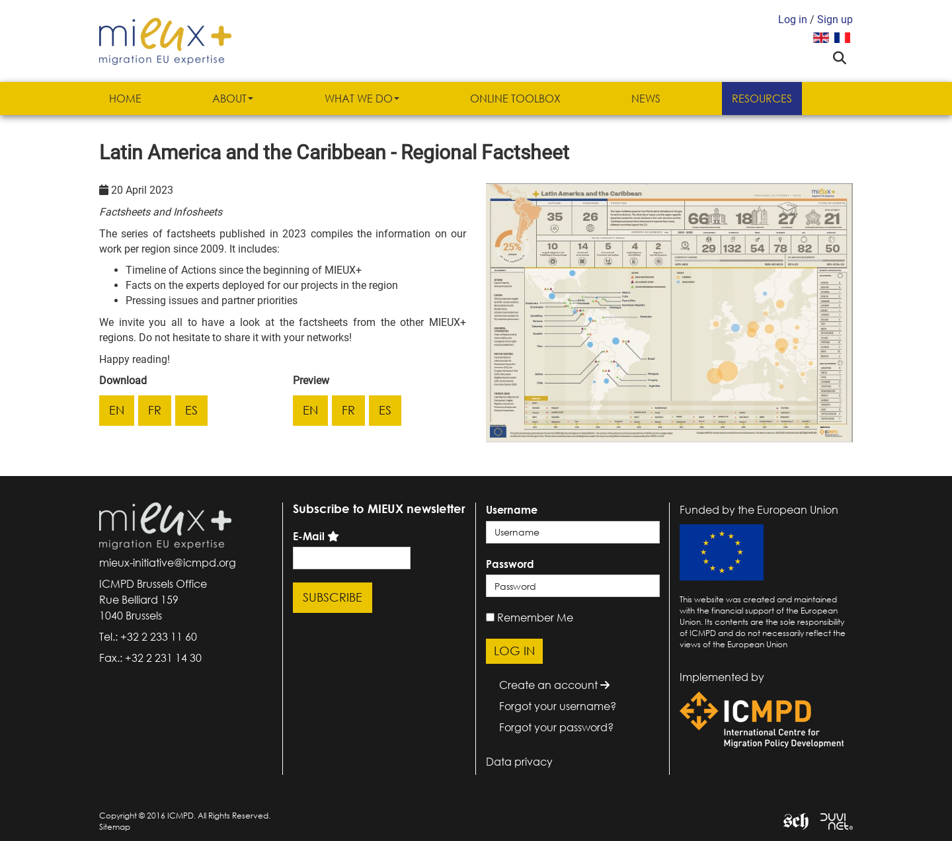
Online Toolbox (515, 98)
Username (511, 509)
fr (154, 410)
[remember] (490, 617)
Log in (792, 19)
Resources (762, 98)
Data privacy (519, 761)
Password (510, 564)
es (191, 410)
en (116, 410)
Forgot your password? (556, 727)
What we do (362, 98)
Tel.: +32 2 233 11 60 (148, 636)
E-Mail (309, 536)
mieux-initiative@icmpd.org (167, 562)
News (645, 98)
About (232, 98)
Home (125, 98)
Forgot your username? (557, 706)
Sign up (835, 19)
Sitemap (114, 827)
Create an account (554, 685)
